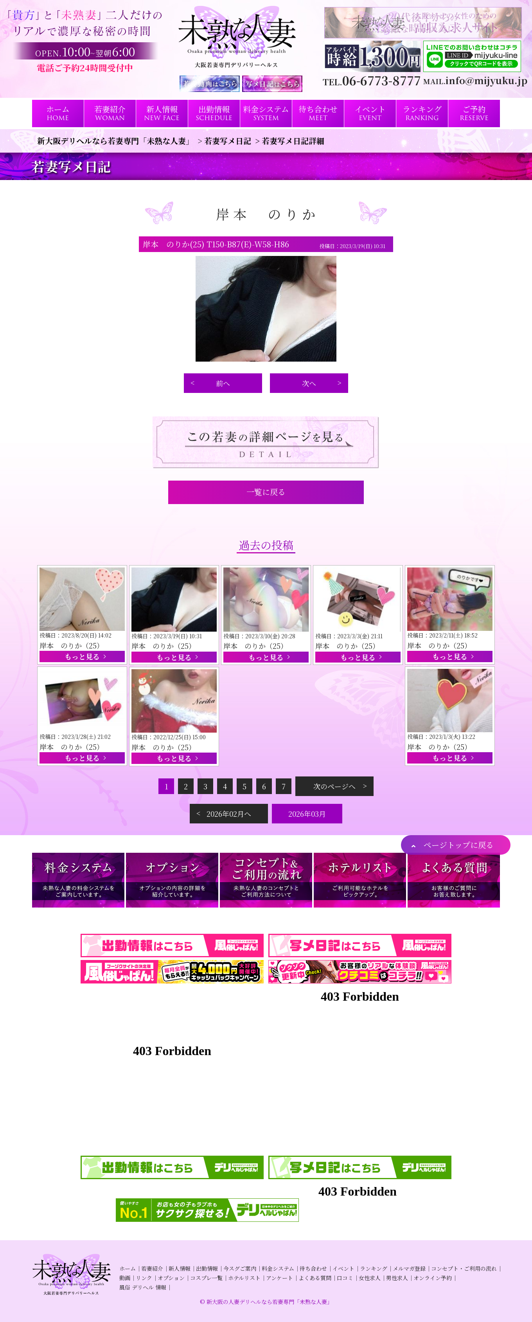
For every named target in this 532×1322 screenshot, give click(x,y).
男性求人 (397, 1278)
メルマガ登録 (409, 1268)
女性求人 (370, 1278)
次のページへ (334, 786)
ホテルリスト (244, 1278)
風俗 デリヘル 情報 (142, 1287)
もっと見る (82, 656)
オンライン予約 (432, 1278)
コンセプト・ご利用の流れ (464, 1268)
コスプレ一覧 (206, 1278)
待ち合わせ (313, 1268)
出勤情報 (207, 1268)
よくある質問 (314, 1278)
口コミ (345, 1278)
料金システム (278, 1268)
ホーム (127, 1268)
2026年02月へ (229, 814)
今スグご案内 (239, 1268)
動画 (124, 1278)
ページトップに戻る (459, 844)
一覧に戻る (266, 491)
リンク (144, 1278)
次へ (309, 383)
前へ (223, 383)
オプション (171, 1278)
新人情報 (180, 1268)
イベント (343, 1268)
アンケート (279, 1278)
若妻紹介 (152, 1268)
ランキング (373, 1268)
